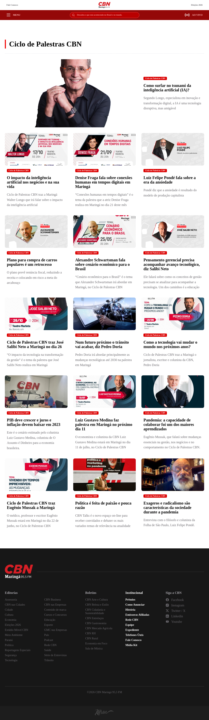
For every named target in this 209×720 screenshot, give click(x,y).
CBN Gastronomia (95, 623)
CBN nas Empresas (55, 604)
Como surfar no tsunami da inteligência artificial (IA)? (167, 87)
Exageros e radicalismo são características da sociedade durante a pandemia (167, 507)
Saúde (47, 650)
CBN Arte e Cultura (96, 599)
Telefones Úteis (134, 635)
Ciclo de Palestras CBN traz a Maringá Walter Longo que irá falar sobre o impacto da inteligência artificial (35, 200)
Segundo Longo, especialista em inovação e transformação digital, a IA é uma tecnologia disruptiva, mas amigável (172, 103)
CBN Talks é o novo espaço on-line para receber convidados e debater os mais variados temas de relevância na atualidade (102, 521)
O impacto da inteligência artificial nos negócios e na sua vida (33, 182)
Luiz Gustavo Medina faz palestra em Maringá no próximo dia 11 (103, 424)
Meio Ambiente (14, 635)
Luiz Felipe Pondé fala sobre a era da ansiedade (169, 179)
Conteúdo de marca (55, 609)
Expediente (132, 629)
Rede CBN (50, 645)
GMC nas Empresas (55, 629)
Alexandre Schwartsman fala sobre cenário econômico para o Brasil (102, 264)
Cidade (9, 609)
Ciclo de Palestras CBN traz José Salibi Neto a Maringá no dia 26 (35, 344)
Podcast (48, 640)
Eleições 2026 (197, 5)
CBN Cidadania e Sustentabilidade (95, 611)
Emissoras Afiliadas (137, 614)
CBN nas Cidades (15, 604)
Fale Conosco (12, 5)
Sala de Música (94, 648)
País (46, 635)
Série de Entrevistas (55, 655)
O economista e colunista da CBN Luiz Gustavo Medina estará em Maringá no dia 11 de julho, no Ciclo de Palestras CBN (102, 442)
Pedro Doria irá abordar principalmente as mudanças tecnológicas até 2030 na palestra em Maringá (103, 360)
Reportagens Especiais (17, 650)
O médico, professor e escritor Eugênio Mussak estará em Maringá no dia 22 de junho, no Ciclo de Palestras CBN (32, 521)
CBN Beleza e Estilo (97, 604)
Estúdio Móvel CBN (16, 629)
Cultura (9, 614)
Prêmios (130, 599)
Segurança (11, 655)
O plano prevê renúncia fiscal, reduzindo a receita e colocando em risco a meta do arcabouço (34, 277)
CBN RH (90, 633)
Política (9, 645)
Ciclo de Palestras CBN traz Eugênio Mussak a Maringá (31, 505)
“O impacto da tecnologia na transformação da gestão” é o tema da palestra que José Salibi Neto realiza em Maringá (35, 360)
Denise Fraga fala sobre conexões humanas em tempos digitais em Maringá (103, 182)
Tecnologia (11, 660)
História (130, 609)
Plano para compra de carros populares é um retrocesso (32, 262)
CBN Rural (91, 638)
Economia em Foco (96, 643)
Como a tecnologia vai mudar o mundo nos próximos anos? (170, 344)
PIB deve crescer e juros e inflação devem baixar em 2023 (33, 422)
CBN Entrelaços (94, 618)
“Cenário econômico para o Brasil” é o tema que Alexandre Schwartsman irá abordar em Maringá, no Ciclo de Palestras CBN (104, 282)
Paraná (9, 640)
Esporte (48, 624)
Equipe (129, 624)
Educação (49, 619)
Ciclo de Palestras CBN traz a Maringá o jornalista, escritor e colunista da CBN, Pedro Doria (169, 360)
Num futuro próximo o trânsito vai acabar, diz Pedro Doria (102, 344)
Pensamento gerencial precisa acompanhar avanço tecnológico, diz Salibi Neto (171, 264)
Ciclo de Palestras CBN (155, 78)
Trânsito (49, 660)
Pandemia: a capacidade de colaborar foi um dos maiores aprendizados (168, 424)
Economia (10, 619)
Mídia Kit (131, 645)
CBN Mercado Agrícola (98, 628)
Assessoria (11, 599)
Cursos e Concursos (55, 614)
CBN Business (52, 599)
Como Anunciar (135, 604)
